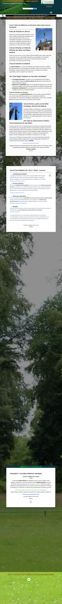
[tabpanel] (48, 6)
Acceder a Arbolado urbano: (17, 181)
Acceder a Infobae (15, 211)
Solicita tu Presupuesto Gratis (31, 143)
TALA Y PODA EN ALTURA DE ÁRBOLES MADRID (20, 1)
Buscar (35, 8)
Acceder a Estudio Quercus (17, 192)
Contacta (12, 137)
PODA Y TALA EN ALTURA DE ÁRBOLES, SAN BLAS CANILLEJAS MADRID (31, 574)
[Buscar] (28, 8)
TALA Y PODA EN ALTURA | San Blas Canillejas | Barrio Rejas (31, 18)
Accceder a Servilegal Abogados (18, 203)
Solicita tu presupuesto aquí (31, 494)
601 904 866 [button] (49, 6)
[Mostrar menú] (51, 12)
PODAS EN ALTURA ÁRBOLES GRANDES (13, 3)
